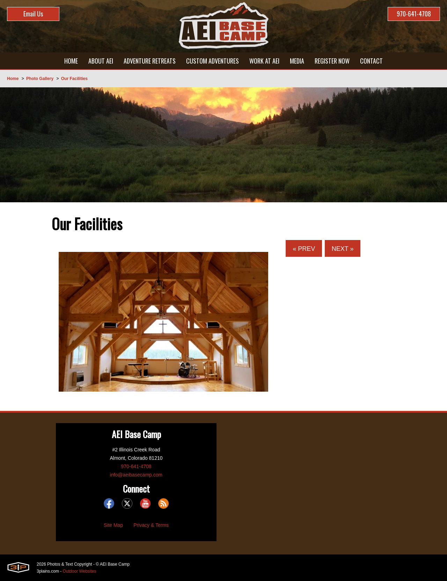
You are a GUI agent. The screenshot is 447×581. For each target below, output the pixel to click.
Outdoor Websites (79, 571)
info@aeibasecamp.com (136, 475)
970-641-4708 (414, 13)
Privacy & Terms (151, 525)
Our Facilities (74, 78)
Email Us (33, 13)
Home (13, 78)
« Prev (304, 248)
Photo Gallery (39, 78)
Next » (343, 248)
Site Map (113, 525)
